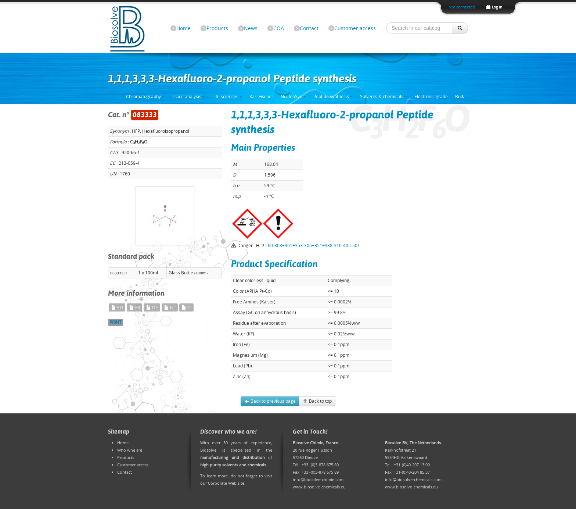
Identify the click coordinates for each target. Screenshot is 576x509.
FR (134, 307)
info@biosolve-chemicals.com (413, 479)
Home (183, 28)
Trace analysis (188, 96)
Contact (309, 28)
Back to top (317, 401)
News (251, 28)
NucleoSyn (293, 96)
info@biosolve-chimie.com (318, 479)
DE (152, 307)
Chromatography (145, 96)
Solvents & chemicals (383, 96)
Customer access (355, 28)
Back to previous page (270, 401)
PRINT (115, 322)
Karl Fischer (261, 96)
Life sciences (227, 96)
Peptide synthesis (333, 96)
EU (117, 307)
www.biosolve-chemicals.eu (319, 487)
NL (170, 307)
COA (278, 28)
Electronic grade (431, 96)
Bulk (459, 96)
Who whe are (129, 450)
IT (186, 307)
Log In (494, 7)
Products (217, 28)
